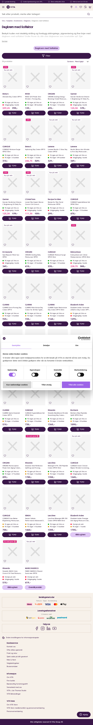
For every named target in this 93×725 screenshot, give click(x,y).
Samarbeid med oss (14, 687)
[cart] (90, 7)
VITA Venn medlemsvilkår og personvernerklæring (25, 708)
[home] (11, 7)
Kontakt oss (11, 646)
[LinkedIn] (49, 628)
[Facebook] (37, 628)
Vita (3, 21)
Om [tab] (76, 345)
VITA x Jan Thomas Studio (16, 690)
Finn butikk (11, 681)
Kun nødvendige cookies (17, 385)
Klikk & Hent (11, 660)
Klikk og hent (80, 534)
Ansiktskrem (18, 21)
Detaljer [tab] (46, 345)
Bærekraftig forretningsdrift (17, 684)
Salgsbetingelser (13, 663)
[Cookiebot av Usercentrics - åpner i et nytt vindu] (79, 338)
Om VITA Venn (12, 705)
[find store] (71, 7)
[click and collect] (85, 7)
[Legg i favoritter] (5, 86)
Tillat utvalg (46, 385)
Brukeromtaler (12, 666)
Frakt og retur (12, 653)
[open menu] (3, 7)
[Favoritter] (80, 7)
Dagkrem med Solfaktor (40, 21)
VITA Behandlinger (14, 694)
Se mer (4, 41)
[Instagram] (43, 628)
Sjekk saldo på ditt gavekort (17, 656)
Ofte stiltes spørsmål (14, 650)
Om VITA (10, 677)
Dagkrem (27, 21)
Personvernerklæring (14, 711)
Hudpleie (9, 21)
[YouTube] (54, 628)
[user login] (76, 7)
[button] (88, 14)
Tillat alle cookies (75, 385)
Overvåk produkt (35, 587)
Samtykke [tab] (16, 345)
